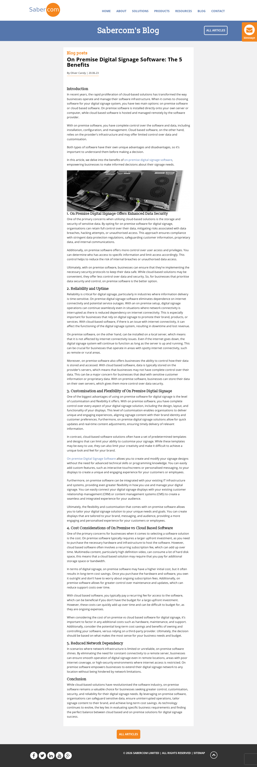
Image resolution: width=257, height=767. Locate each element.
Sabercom (52, 10)
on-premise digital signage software (148, 160)
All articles (215, 30)
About (121, 11)
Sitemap (199, 753)
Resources (183, 11)
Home (106, 11)
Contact (218, 11)
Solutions (140, 11)
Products (162, 11)
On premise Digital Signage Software (91, 459)
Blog (202, 11)
